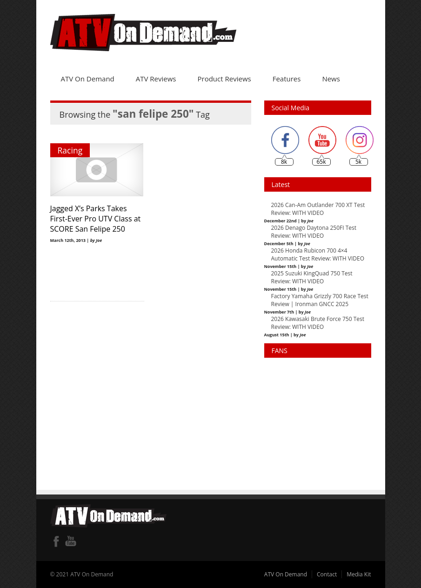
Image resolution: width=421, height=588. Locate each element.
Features (287, 78)
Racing (70, 150)
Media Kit (359, 574)
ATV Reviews (156, 78)
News (331, 78)
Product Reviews (224, 78)
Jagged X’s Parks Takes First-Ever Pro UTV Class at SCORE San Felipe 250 (95, 218)
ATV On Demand (87, 78)
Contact (327, 574)
